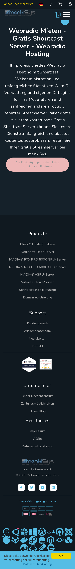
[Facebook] (21, 487)
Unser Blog (37, 411)
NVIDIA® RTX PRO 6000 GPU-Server (37, 267)
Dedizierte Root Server (37, 252)
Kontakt (37, 346)
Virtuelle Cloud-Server (37, 282)
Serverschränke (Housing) (37, 290)
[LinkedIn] (53, 487)
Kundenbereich (37, 323)
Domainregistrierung (37, 297)
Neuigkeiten (37, 338)
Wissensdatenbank (38, 331)
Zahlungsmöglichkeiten (37, 403)
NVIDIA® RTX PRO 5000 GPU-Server (37, 259)
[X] (31, 487)
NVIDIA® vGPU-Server (37, 274)
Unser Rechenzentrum (18, 4)
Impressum (38, 431)
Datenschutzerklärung (37, 446)
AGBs (37, 439)
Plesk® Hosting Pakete (37, 244)
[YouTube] (42, 487)
